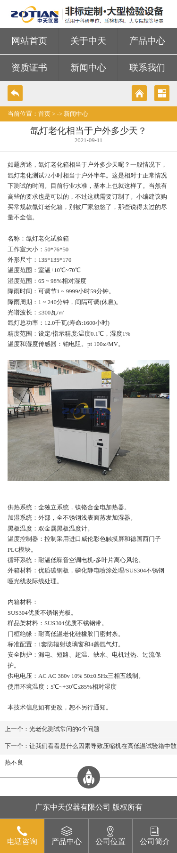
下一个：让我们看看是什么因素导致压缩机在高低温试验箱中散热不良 (91, 749)
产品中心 (147, 41)
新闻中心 (88, 67)
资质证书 (29, 67)
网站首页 (29, 41)
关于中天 (88, 41)
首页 (44, 114)
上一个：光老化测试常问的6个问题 (52, 729)
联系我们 (147, 67)
